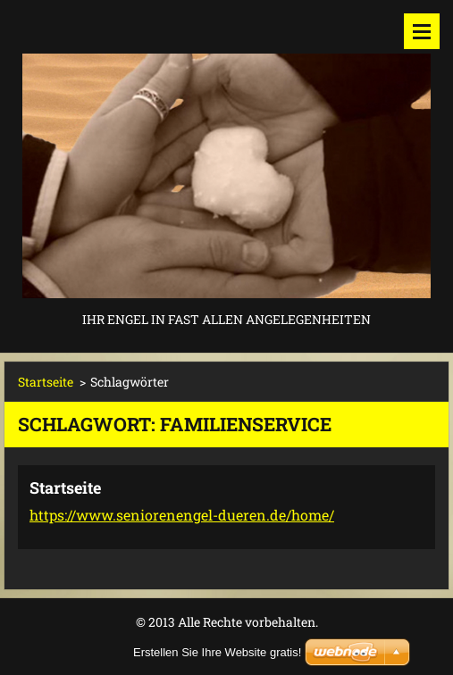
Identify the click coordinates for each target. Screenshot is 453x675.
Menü (422, 31)
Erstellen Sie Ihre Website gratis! (217, 652)
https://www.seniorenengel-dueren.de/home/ (181, 514)
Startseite (45, 381)
